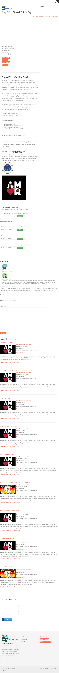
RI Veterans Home (5, 398)
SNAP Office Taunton (6, 567)
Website (21, 352)
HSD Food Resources (45, 641)
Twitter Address (6, 62)
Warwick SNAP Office (52, 16)
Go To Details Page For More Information (10, 362)
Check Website (6, 57)
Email (17, 352)
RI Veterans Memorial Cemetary (9, 426)
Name (3, 294)
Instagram (4, 64)
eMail (8, 300)
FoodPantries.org (44, 639)
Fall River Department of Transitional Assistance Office (15, 482)
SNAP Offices (15, 8)
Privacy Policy (4, 670)
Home (33, 16)
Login (22, 643)
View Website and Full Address (24, 344)
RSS (3, 661)
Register (23, 641)
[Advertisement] (29, 30)
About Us (46, 668)
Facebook (4, 60)
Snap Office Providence (6, 342)
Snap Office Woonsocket (7, 539)
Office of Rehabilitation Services (9, 370)
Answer (20, 216)
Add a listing (24, 639)
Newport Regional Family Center (9, 510)
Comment (4, 306)
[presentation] (12, 328)
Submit (3, 333)
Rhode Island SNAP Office (41, 16)
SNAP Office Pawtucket (6, 454)
